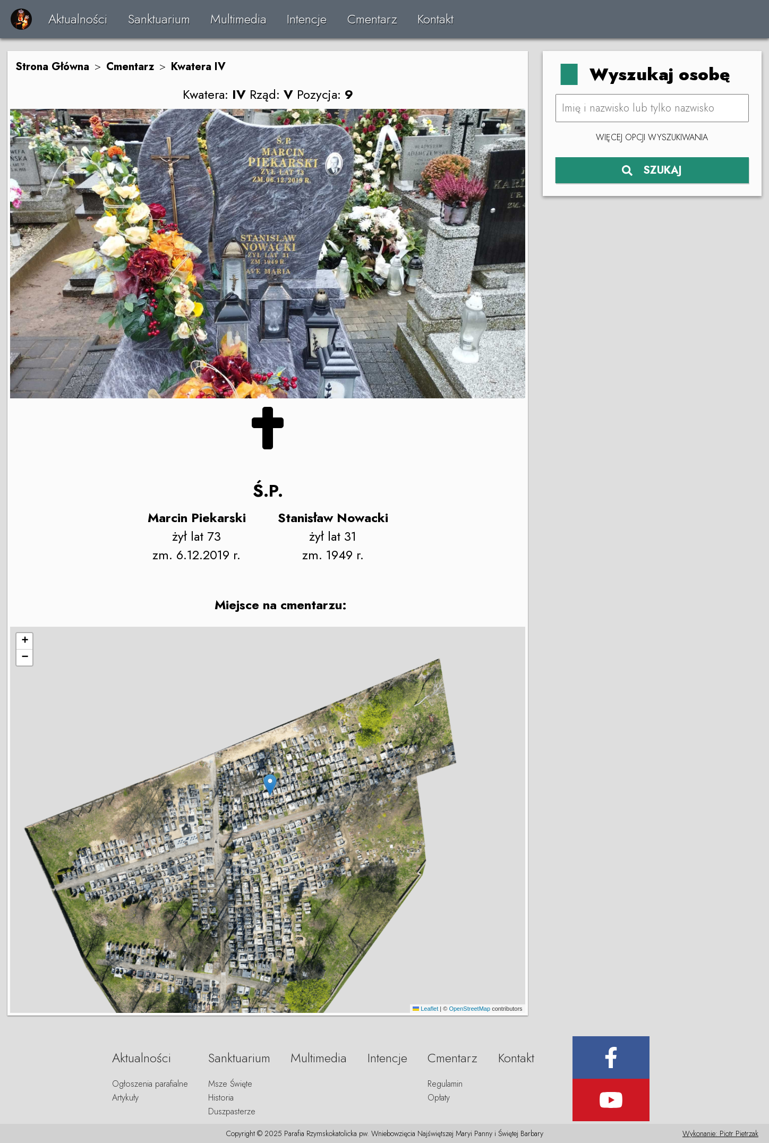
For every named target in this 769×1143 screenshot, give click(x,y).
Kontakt (435, 19)
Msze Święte (230, 1084)
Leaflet (425, 1008)
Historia (221, 1097)
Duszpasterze (231, 1111)
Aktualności (77, 19)
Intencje (307, 19)
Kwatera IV (198, 66)
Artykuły (125, 1097)
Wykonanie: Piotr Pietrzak (720, 1133)
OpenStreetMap (469, 1008)
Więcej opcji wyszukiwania (652, 137)
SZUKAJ (652, 170)
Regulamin (445, 1084)
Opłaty (439, 1097)
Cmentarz (372, 19)
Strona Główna (52, 66)
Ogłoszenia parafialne (150, 1084)
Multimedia (238, 19)
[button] (270, 785)
